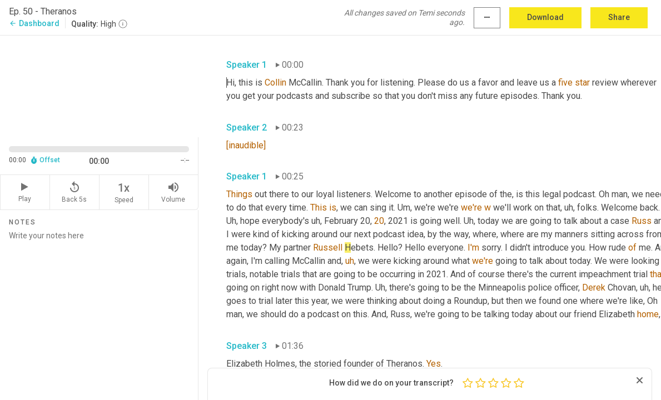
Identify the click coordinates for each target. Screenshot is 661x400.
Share (619, 17)
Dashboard (34, 23)
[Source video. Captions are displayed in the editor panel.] (99, 85)
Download (545, 17)
